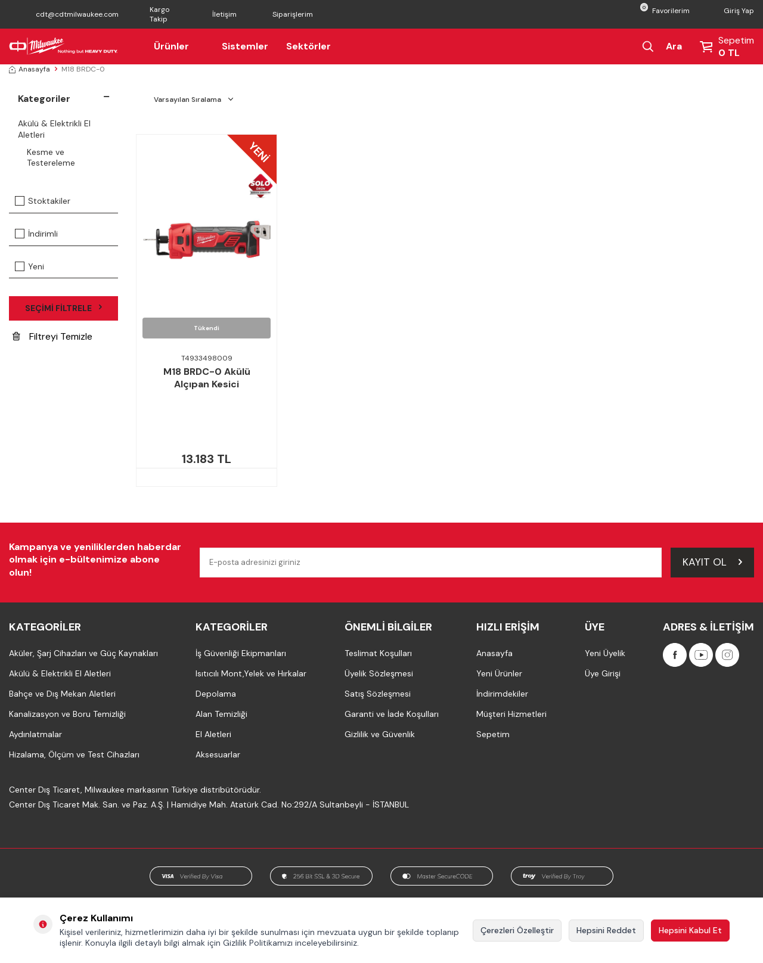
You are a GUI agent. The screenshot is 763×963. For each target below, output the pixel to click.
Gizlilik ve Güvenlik (380, 734)
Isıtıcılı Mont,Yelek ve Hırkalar (251, 673)
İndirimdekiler (502, 693)
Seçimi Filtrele (63, 308)
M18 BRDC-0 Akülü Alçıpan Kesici (206, 378)
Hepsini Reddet (606, 930)
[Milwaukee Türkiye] (63, 46)
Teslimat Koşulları (378, 653)
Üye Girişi (603, 673)
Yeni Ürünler (499, 673)
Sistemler (245, 46)
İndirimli (36, 233)
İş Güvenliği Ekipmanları (241, 653)
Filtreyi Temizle (52, 336)
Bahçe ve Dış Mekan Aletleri (62, 693)
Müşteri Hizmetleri (511, 714)
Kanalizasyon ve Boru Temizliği (67, 714)
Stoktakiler (42, 200)
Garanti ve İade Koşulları (392, 714)
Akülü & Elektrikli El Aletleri (54, 129)
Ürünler (179, 46)
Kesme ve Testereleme (51, 158)
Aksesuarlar (218, 754)
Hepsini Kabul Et (690, 930)
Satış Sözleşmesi (378, 693)
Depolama (216, 693)
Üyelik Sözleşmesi (379, 673)
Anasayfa (29, 69)
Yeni (29, 266)
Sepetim (493, 734)
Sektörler (308, 46)
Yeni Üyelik (605, 653)
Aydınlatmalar (35, 734)
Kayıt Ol (712, 562)
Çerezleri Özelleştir (517, 930)
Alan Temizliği (221, 714)
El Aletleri (213, 734)
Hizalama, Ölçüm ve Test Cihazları (74, 754)
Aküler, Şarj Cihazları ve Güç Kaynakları (83, 653)
